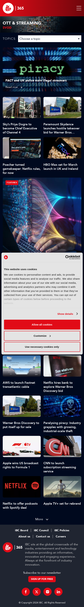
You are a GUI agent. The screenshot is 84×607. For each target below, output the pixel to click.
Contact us (43, 536)
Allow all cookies (42, 324)
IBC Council (41, 530)
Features (12, 182)
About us (24, 536)
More (39, 519)
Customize (42, 335)
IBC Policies (61, 530)
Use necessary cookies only (42, 346)
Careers (61, 536)
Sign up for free (42, 579)
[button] (78, 8)
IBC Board (21, 530)
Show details (65, 313)
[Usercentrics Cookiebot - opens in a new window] (65, 257)
